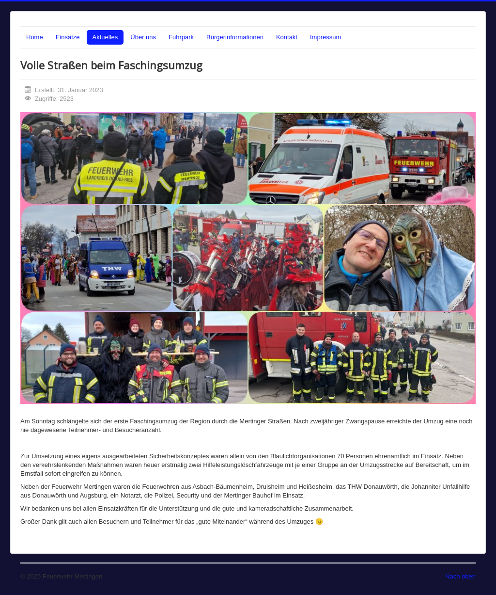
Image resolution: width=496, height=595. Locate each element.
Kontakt (286, 37)
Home (34, 37)
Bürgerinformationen (235, 37)
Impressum (325, 37)
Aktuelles (105, 37)
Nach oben (460, 576)
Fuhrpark (181, 37)
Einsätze (68, 37)
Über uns (143, 37)
